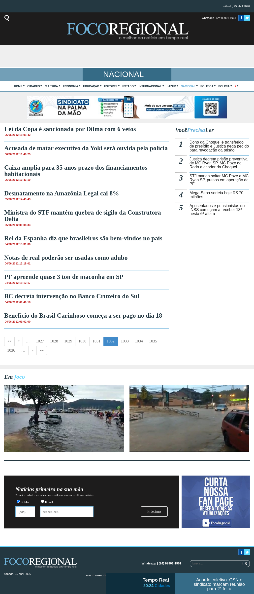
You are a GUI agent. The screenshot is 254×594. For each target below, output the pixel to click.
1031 (96, 341)
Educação (91, 86)
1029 (68, 341)
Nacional (188, 86)
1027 (40, 341)
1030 (82, 341)
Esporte (110, 86)
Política (206, 86)
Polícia (223, 86)
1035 (153, 341)
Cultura (51, 86)
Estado (128, 86)
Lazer (171, 86)
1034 (139, 341)
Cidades (33, 86)
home (18, 86)
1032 (111, 341)
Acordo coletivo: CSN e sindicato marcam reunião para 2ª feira (219, 584)
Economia (70, 86)
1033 (125, 341)
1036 (11, 350)
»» (42, 350)
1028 (54, 341)
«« (9, 341)
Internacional (150, 86)
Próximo (154, 511)
